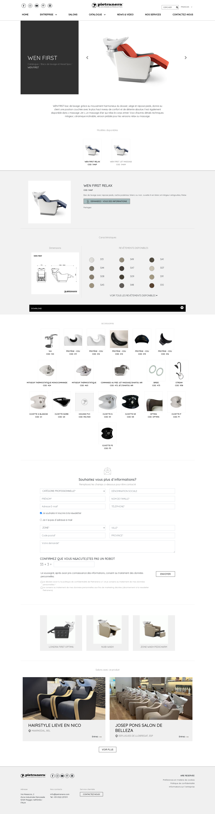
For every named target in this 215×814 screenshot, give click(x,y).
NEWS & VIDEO (125, 14)
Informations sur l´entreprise (182, 787)
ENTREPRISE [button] (48, 14)
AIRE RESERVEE (187, 775)
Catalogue (33, 64)
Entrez (96, 736)
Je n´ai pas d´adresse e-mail (57, 520)
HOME (25, 14)
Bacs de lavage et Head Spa (55, 64)
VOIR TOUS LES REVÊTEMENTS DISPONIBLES (133, 295)
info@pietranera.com (59, 794)
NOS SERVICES (153, 14)
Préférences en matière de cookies (179, 780)
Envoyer (165, 574)
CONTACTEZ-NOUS (183, 14)
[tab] (92, 152)
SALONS (72, 14)
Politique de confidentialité (182, 783)
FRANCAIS (186, 7)
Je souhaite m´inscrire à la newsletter (61, 513)
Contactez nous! (91, 794)
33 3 (46, 564)
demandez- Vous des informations (107, 201)
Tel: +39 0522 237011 (59, 797)
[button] (87, 57)
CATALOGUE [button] (97, 14)
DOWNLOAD (107, 308)
